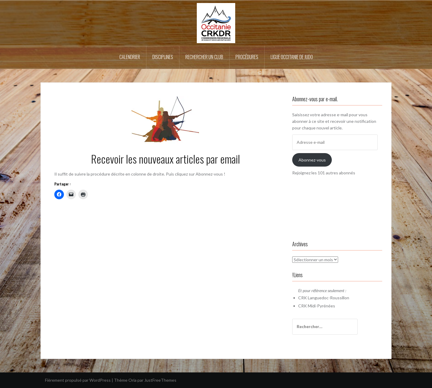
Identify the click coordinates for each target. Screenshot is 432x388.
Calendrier (129, 57)
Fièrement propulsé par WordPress (78, 380)
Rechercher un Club (204, 57)
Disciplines (162, 57)
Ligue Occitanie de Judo (292, 57)
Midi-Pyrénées (321, 305)
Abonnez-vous (312, 159)
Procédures (247, 57)
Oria (132, 380)
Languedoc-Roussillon (328, 297)
